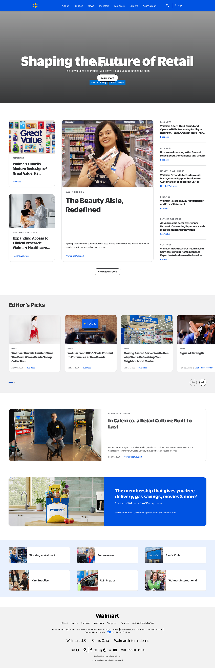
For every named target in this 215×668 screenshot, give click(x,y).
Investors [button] (104, 5)
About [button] (65, 5)
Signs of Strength (192, 353)
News (75, 623)
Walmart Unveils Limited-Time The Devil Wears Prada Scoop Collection (32, 357)
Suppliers (112, 623)
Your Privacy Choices (121, 632)
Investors (99, 623)
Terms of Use (91, 632)
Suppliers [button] (119, 5)
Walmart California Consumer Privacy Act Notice (98, 629)
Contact (150, 629)
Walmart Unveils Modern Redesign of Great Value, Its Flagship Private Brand (30, 173)
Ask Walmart (149, 5)
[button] (193, 382)
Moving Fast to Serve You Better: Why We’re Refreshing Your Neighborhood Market (146, 357)
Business (17, 181)
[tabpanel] (35, 343)
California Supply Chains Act (132, 629)
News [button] (91, 5)
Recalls (102, 632)
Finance (163, 208)
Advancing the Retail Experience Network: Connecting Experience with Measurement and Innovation (182, 226)
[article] (35, 343)
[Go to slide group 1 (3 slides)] (11, 382)
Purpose (85, 623)
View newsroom (107, 271)
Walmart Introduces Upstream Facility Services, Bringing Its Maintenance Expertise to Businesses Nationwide (182, 252)
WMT (123, 650)
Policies (159, 629)
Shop (178, 5)
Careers (134, 5)
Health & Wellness (21, 255)
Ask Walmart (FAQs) (143, 623)
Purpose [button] (78, 5)
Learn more (107, 78)
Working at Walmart (75, 255)
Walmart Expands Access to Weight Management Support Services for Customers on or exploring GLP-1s (180, 178)
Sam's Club (165, 233)
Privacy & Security (60, 629)
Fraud (72, 629)
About (64, 623)
